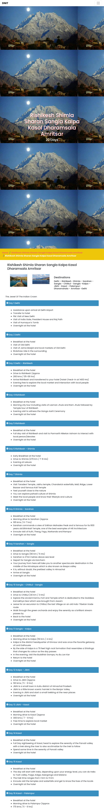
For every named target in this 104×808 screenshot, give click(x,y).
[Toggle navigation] (98, 3)
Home (5, 252)
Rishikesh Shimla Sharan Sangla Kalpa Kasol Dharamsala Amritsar (47, 252)
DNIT (5, 3)
